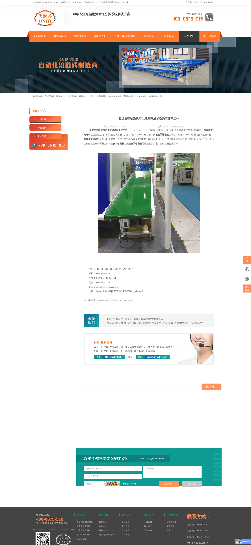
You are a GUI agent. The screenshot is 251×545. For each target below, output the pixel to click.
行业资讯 (148, 505)
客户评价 (125, 505)
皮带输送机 (79, 36)
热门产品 (81, 494)
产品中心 (189, 2)
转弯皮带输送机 (83, 510)
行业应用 (125, 514)
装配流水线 (128, 96)
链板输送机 (100, 36)
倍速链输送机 (140, 96)
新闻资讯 (189, 36)
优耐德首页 (39, 36)
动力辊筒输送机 (114, 96)
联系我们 (170, 510)
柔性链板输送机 (83, 514)
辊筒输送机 (59, 36)
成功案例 (169, 36)
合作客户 (125, 510)
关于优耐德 (208, 2)
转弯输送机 (72, 96)
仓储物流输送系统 (124, 36)
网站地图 (198, 2)
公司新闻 (148, 501)
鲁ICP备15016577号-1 (124, 541)
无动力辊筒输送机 (98, 96)
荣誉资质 (170, 505)
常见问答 (148, 510)
